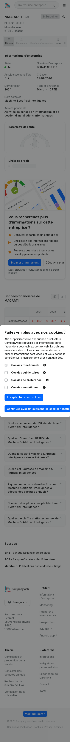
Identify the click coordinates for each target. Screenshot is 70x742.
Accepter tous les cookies (24, 397)
